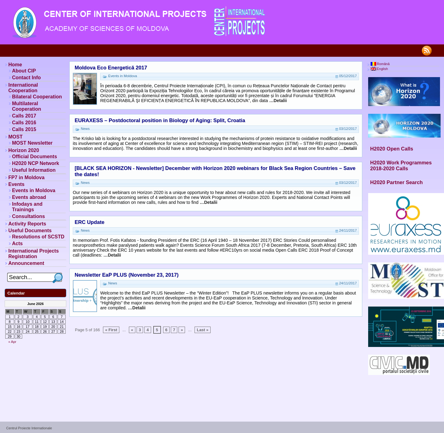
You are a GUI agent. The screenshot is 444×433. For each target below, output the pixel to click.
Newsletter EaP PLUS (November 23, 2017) (127, 275)
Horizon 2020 (23, 150)
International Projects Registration (33, 253)
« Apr (12, 342)
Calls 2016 (24, 122)
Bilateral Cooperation (37, 96)
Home (15, 64)
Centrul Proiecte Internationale (29, 428)
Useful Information (34, 170)
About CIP (24, 70)
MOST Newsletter (32, 143)
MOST (15, 136)
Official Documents (34, 156)
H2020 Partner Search (396, 182)
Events (16, 184)
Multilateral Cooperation (26, 106)
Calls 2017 (24, 115)
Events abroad (29, 197)
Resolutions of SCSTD (38, 236)
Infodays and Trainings (27, 206)
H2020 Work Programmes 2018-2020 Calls (401, 165)
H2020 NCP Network (35, 163)
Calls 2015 (24, 129)
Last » (202, 330)
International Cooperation (23, 87)
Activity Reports (27, 223)
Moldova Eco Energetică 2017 (111, 68)
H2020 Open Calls (391, 148)
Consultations (28, 216)
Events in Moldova (33, 190)
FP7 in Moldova (26, 177)
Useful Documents (29, 230)
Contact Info (26, 77)
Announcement (26, 263)
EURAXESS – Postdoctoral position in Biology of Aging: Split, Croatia (160, 120)
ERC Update (90, 222)
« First (111, 330)
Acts (17, 243)
